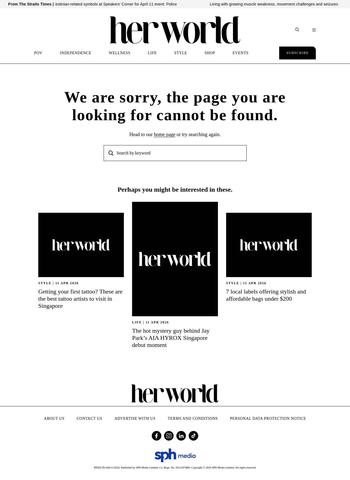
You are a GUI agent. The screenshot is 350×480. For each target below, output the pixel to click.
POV (38, 53)
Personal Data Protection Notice (268, 418)
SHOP (210, 53)
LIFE (152, 53)
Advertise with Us (135, 418)
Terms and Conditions (193, 418)
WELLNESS (119, 53)
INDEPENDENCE (75, 53)
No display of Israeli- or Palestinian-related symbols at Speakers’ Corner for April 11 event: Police (101, 4)
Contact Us (89, 418)
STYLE (180, 53)
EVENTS (241, 53)
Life (137, 322)
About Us (54, 418)
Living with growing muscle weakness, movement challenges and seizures (282, 4)
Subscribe (297, 53)
